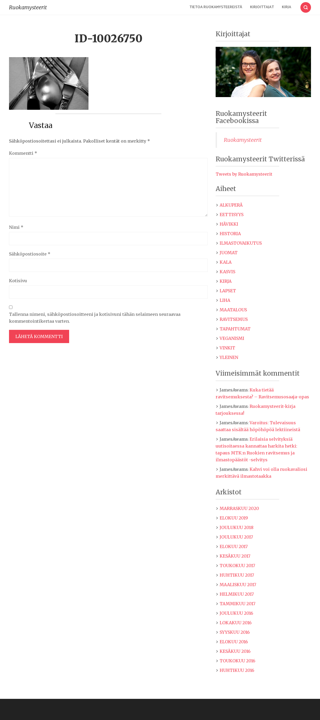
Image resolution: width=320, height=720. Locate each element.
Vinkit (227, 347)
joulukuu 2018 (237, 527)
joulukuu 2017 (236, 537)
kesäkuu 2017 (235, 556)
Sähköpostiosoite (29, 254)
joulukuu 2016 (236, 613)
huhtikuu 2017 (237, 575)
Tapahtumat (235, 328)
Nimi (16, 227)
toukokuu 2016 (237, 660)
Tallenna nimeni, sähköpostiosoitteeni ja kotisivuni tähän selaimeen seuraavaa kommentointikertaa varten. (94, 318)
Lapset (228, 290)
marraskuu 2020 (239, 508)
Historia (230, 233)
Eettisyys (231, 214)
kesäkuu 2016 (235, 651)
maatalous (233, 309)
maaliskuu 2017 (238, 584)
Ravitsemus (234, 319)
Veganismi (232, 338)
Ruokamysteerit (28, 7)
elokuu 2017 (234, 546)
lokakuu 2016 (236, 622)
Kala (226, 262)
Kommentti (23, 153)
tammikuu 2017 (237, 603)
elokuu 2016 (234, 641)
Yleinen (229, 357)
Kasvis (227, 271)
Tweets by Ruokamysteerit (244, 174)
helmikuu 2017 (237, 594)
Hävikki (229, 224)
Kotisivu (18, 280)
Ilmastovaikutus (241, 243)
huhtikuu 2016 (237, 670)
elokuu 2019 (234, 518)
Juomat (229, 252)
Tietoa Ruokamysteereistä (215, 7)
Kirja (286, 7)
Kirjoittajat (262, 7)
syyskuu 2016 (235, 632)
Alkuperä (231, 205)
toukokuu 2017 (237, 565)
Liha (225, 300)
